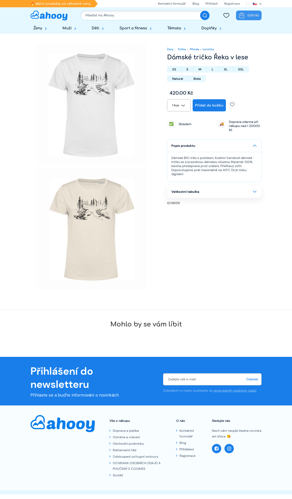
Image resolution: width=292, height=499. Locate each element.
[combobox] (179, 105)
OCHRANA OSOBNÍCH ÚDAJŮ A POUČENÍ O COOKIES (137, 466)
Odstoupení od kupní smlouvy (135, 456)
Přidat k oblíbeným (233, 104)
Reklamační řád (124, 450)
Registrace (232, 3)
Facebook (216, 448)
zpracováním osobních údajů (235, 390)
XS (174, 69)
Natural (177, 79)
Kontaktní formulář (172, 3)
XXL (241, 69)
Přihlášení (186, 449)
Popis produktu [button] (183, 146)
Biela (197, 79)
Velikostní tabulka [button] (185, 192)
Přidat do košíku (209, 105)
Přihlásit (211, 3)
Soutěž (118, 475)
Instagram (229, 448)
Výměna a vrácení (126, 437)
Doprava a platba (126, 431)
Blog (195, 3)
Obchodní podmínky (128, 443)
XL (226, 69)
